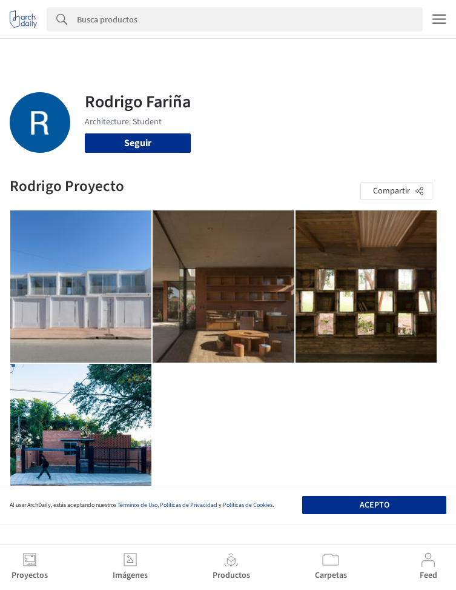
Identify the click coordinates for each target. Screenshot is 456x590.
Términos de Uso (137, 505)
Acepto (374, 505)
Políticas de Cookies (248, 505)
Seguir (137, 143)
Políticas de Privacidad (188, 505)
